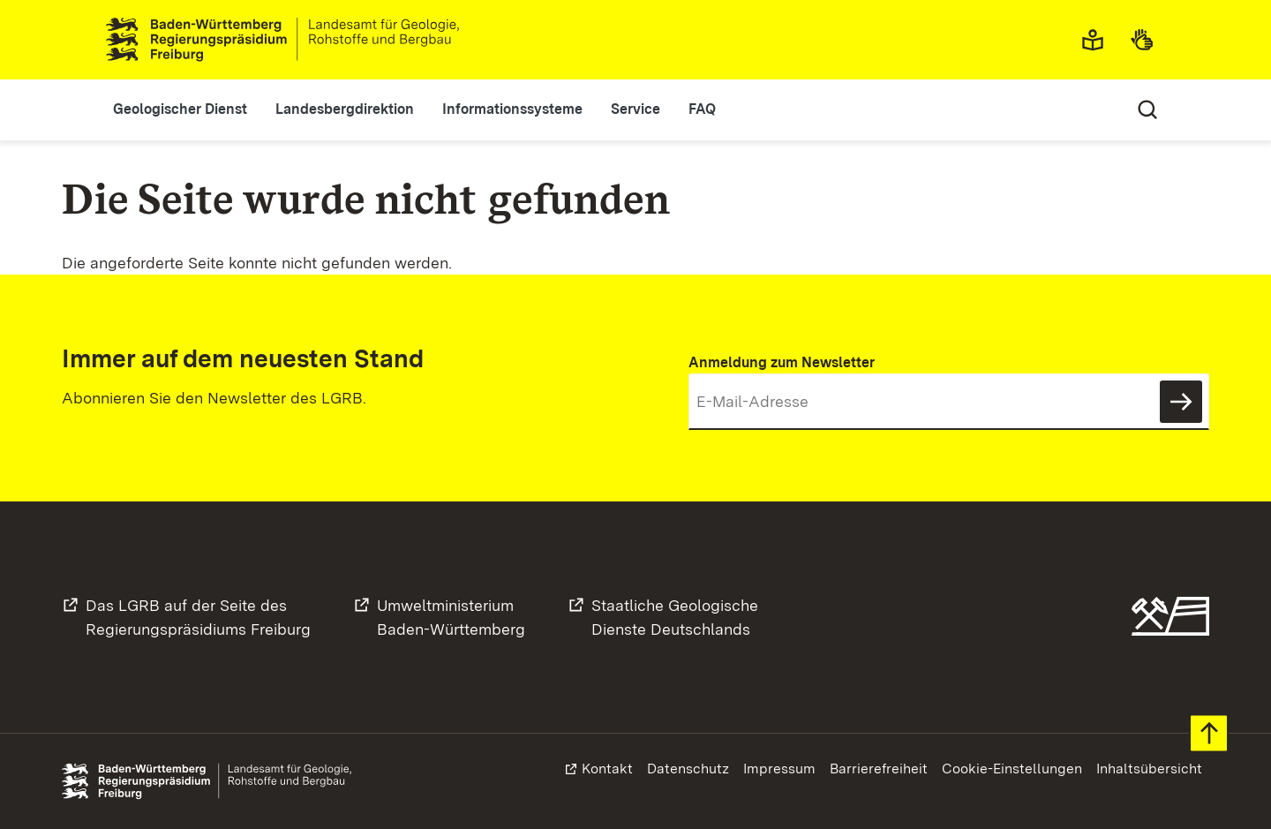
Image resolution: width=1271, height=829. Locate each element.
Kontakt (607, 768)
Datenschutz (688, 768)
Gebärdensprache (1147, 39)
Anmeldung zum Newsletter (781, 362)
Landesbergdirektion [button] (344, 109)
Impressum (779, 768)
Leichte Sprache (1098, 39)
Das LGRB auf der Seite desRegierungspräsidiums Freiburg (198, 617)
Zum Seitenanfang (1209, 733)
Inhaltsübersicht (1149, 768)
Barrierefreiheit (879, 768)
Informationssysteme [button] (512, 109)
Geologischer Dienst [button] (180, 109)
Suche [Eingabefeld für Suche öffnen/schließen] (1147, 109)
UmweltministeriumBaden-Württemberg (451, 617)
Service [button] (635, 109)
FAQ (702, 109)
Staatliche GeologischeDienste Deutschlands (674, 617)
